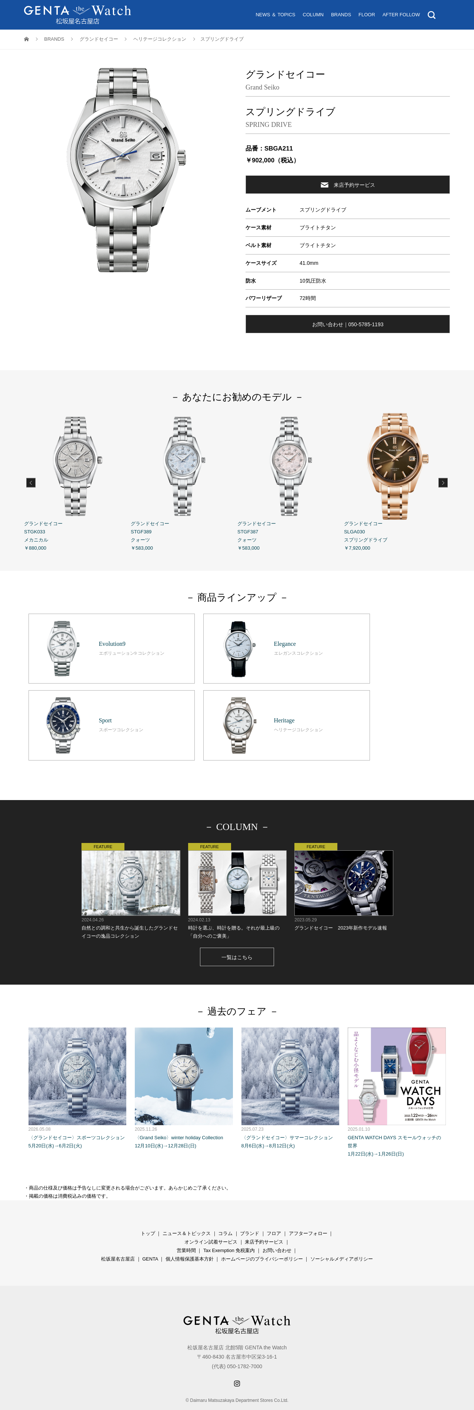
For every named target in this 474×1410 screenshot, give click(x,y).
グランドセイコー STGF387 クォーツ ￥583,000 (290, 482)
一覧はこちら (237, 935)
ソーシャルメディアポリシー (341, 1236)
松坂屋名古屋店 (118, 1236)
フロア (274, 1211)
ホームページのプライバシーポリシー (262, 1236)
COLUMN (313, 14)
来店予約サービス (348, 185)
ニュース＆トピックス (187, 1211)
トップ (148, 1211)
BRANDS (341, 14)
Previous (31, 482)
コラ (223, 1211)
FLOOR (366, 14)
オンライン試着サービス (210, 1219)
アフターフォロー (308, 1211)
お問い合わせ (277, 1228)
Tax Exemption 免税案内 (229, 1228)
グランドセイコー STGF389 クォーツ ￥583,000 (184, 482)
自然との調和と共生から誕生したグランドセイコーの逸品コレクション (130, 869)
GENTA (150, 1236)
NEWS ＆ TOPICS (275, 14)
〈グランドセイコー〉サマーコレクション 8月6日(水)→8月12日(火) (290, 1065)
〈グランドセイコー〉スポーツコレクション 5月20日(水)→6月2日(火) (78, 1065)
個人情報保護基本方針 (190, 1236)
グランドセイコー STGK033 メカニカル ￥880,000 (77, 482)
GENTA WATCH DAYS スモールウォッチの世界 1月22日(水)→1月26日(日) (397, 1069)
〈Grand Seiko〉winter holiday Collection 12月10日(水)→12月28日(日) (184, 1065)
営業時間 (186, 1228)
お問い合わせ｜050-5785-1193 (348, 324)
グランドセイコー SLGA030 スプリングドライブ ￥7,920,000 (397, 482)
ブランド (249, 1211)
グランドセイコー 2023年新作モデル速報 (343, 864)
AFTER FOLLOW (401, 14)
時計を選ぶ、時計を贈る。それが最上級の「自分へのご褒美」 (237, 869)
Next (443, 482)
